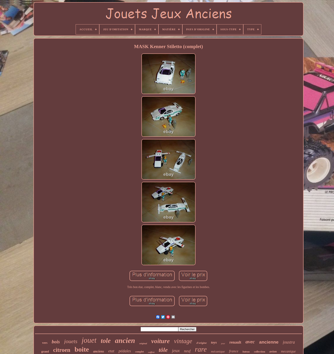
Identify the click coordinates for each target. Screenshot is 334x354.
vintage (183, 341)
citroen (61, 350)
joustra (289, 342)
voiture (160, 340)
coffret (151, 352)
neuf (187, 351)
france (233, 351)
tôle (163, 350)
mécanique (218, 351)
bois (56, 341)
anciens (98, 351)
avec (250, 341)
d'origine (201, 342)
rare (201, 349)
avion (273, 351)
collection (259, 351)
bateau (246, 351)
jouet (89, 340)
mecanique (288, 351)
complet (139, 351)
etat (111, 351)
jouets (70, 341)
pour (223, 343)
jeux (176, 350)
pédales (125, 351)
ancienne (268, 342)
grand (45, 351)
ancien (125, 340)
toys (214, 342)
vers (45, 342)
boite (82, 349)
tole (106, 340)
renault (235, 342)
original (143, 343)
